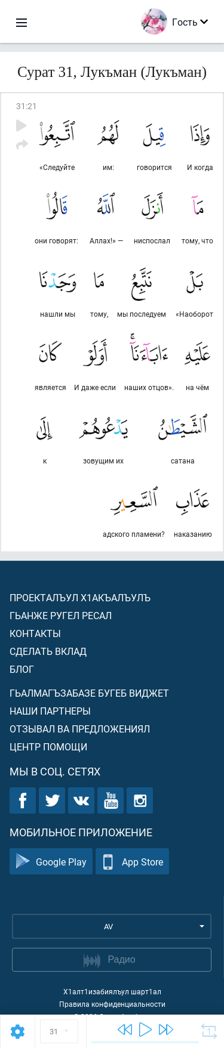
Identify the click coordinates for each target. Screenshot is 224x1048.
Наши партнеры (50, 710)
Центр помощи (48, 746)
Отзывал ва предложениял (80, 728)
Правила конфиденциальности (112, 1004)
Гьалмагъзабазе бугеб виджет (89, 693)
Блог (22, 669)
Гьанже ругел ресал (61, 615)
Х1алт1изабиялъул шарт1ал (112, 991)
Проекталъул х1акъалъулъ (80, 597)
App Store (132, 861)
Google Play (51, 861)
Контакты (35, 633)
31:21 (26, 106)
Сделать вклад (48, 651)
